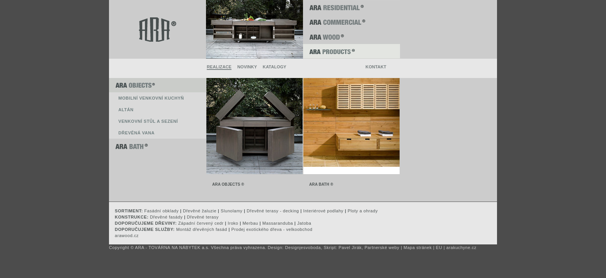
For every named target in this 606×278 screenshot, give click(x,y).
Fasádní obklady (161, 210)
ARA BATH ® (157, 146)
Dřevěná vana (136, 133)
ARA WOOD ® (351, 36)
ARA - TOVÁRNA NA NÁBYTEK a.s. (172, 247)
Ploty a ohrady (362, 210)
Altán (125, 109)
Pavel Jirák (350, 247)
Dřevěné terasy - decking (273, 210)
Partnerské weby (381, 247)
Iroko (233, 223)
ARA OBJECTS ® (157, 85)
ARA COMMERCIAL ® (351, 22)
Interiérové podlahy (323, 210)
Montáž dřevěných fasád (201, 229)
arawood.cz (127, 235)
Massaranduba (277, 223)
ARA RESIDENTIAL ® (351, 7)
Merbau (250, 223)
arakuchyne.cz (461, 247)
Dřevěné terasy (203, 217)
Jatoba (304, 223)
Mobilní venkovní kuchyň (151, 98)
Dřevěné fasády (166, 217)
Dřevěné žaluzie (199, 210)
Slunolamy (231, 210)
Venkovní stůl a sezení (148, 121)
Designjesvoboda (303, 247)
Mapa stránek (417, 247)
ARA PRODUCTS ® (351, 51)
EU (439, 247)
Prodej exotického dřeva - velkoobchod (271, 229)
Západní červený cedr (200, 223)
